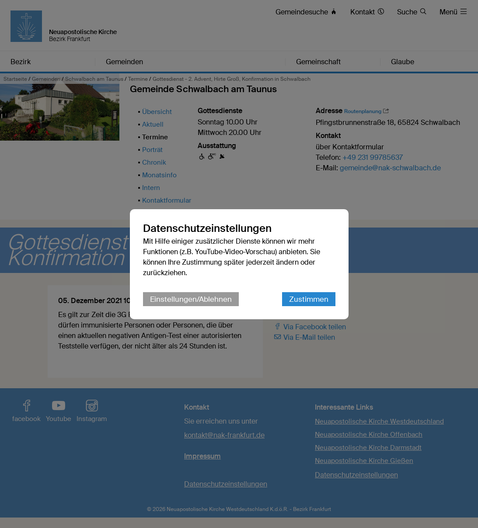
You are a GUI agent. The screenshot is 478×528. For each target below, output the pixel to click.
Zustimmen (308, 299)
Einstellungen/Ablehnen (191, 299)
